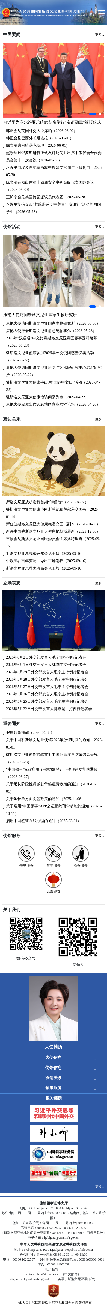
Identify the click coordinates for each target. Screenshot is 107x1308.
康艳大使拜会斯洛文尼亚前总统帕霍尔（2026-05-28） (51, 331)
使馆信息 (53, 1067)
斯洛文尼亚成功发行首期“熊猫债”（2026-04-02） (47, 502)
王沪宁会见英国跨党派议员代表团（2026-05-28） (47, 197)
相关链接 (53, 1098)
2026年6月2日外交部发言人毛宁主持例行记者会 (46, 657)
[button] (92, 114)
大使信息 (53, 1057)
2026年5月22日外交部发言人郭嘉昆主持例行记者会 (49, 709)
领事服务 (53, 1088)
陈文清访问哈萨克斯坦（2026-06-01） (38, 145)
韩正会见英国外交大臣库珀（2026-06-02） (41, 131)
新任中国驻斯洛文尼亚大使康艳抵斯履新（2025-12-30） (53, 531)
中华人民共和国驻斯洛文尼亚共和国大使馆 (47, 1303)
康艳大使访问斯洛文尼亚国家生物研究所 (40, 315)
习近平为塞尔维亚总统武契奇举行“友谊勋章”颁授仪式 (52, 122)
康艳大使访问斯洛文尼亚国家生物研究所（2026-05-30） (53, 323)
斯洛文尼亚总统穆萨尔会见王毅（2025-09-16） (45, 554)
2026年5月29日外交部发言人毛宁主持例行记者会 (47, 672)
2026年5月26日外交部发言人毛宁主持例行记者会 (47, 694)
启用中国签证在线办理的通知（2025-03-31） (43, 821)
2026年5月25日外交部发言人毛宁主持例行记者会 (47, 701)
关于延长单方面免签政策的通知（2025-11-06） (45, 799)
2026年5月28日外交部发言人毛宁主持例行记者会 (47, 679)
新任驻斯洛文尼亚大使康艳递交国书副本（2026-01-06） (53, 524)
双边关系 (53, 1078)
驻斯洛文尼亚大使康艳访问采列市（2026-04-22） (47, 397)
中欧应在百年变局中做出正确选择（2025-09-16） (47, 561)
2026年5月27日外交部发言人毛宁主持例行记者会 (47, 687)
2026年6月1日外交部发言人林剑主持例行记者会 (46, 665)
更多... (99, 1187)
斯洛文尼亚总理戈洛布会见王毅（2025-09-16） (45, 568)
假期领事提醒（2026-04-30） (30, 733)
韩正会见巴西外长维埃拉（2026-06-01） (39, 138)
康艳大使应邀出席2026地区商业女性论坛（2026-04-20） (53, 404)
